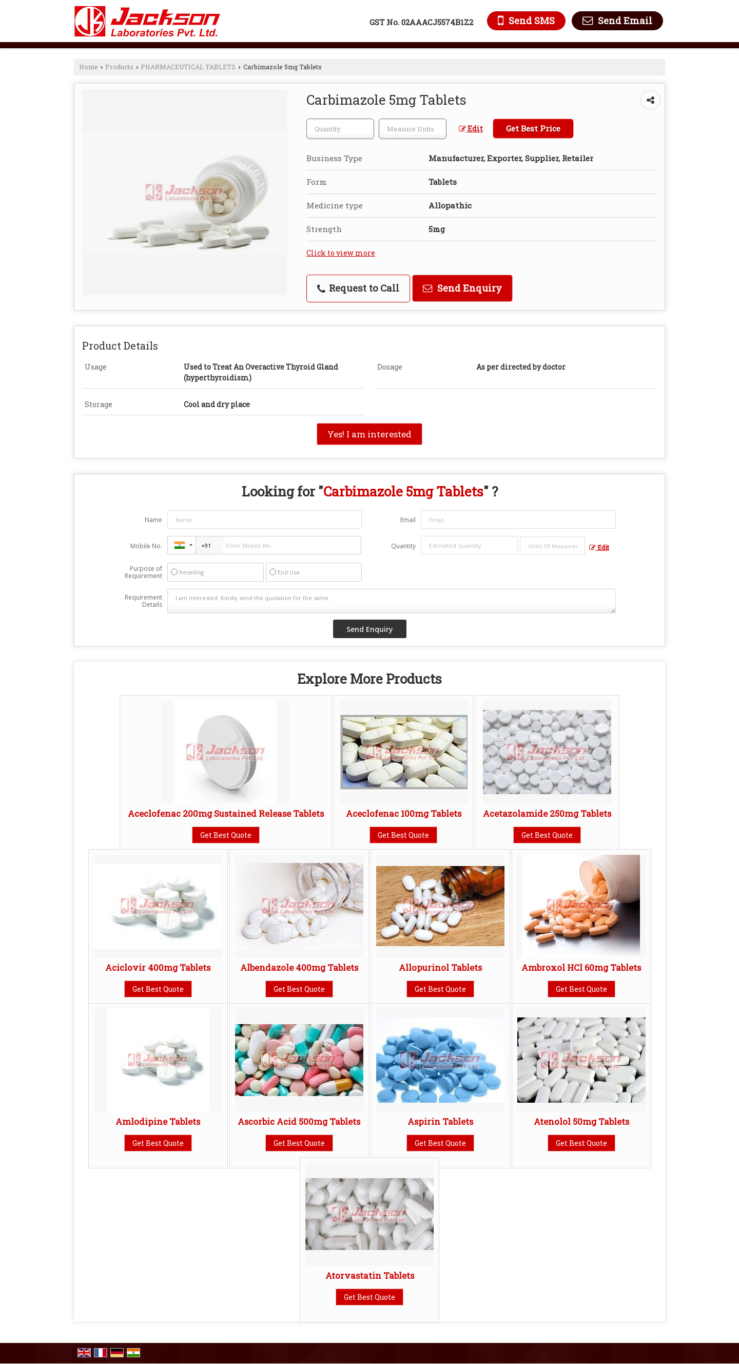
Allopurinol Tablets (440, 967)
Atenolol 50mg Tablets (581, 1121)
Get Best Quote (225, 835)
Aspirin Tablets (440, 1121)
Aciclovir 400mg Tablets (157, 967)
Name (153, 519)
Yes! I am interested (369, 434)
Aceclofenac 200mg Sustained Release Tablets (226, 813)
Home (88, 67)
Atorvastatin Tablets (369, 1275)
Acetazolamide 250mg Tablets (547, 813)
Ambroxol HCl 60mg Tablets (581, 967)
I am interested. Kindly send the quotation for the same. (391, 601)
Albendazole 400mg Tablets (299, 967)
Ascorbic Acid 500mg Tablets (299, 1121)
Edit (471, 128)
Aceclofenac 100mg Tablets (403, 813)
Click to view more (340, 253)
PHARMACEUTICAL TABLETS (188, 67)
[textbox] (412, 129)
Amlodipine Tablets (157, 1121)
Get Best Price (533, 128)
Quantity (403, 546)
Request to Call (358, 288)
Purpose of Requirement (143, 572)
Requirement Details (143, 601)
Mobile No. (146, 546)
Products (119, 67)
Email (408, 519)
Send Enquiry (462, 288)
